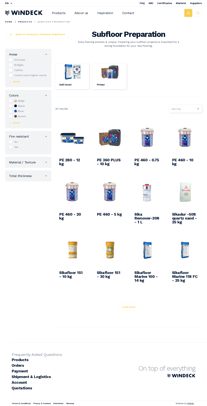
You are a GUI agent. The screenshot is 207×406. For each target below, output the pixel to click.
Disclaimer (58, 403)
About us (81, 13)
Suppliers (196, 3)
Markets (181, 3)
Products (58, 13)
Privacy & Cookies (42, 403)
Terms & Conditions (21, 403)
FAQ (142, 3)
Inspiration (105, 13)
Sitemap (70, 403)
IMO (151, 3)
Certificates (164, 3)
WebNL (190, 403)
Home (9, 22)
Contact (128, 13)
